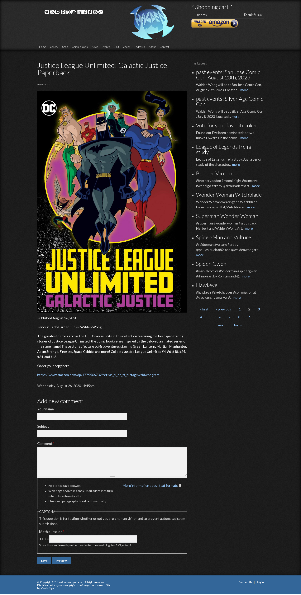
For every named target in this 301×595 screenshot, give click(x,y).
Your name (45, 409)
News (95, 46)
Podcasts (139, 46)
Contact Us (245, 582)
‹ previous (223, 309)
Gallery (54, 46)
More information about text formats (150, 485)
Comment (45, 444)
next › (222, 325)
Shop (65, 46)
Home (42, 46)
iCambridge (47, 588)
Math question (51, 532)
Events (106, 46)
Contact (164, 46)
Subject (43, 426)
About (152, 46)
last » (238, 325)
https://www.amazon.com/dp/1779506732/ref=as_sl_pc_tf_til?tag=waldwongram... (99, 375)
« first (204, 309)
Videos (127, 46)
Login (260, 582)
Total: (248, 15)
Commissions (80, 46)
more (244, 90)
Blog (116, 46)
